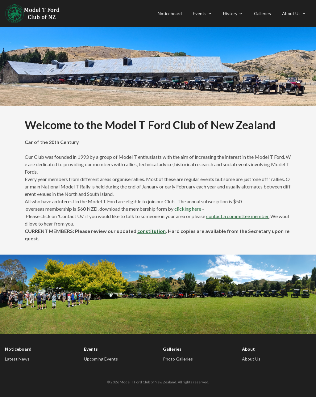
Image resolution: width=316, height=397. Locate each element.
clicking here (187, 209)
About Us (294, 13)
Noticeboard (170, 13)
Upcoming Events (101, 358)
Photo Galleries (178, 358)
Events (202, 13)
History (233, 13)
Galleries (262, 13)
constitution (151, 231)
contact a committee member (237, 216)
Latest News (17, 358)
